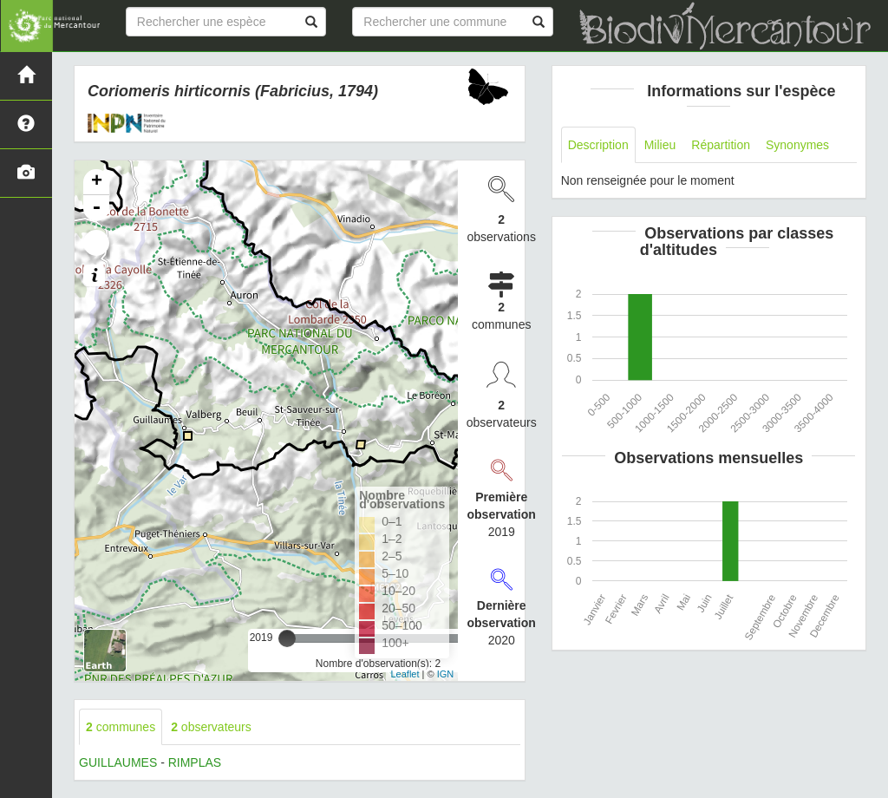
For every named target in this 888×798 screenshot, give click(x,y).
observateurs (211, 727)
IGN (445, 674)
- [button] (96, 208)
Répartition (720, 145)
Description (598, 145)
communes (120, 727)
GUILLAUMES (118, 762)
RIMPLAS (194, 762)
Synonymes (797, 145)
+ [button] (96, 182)
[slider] (287, 638)
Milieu (660, 145)
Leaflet (404, 674)
